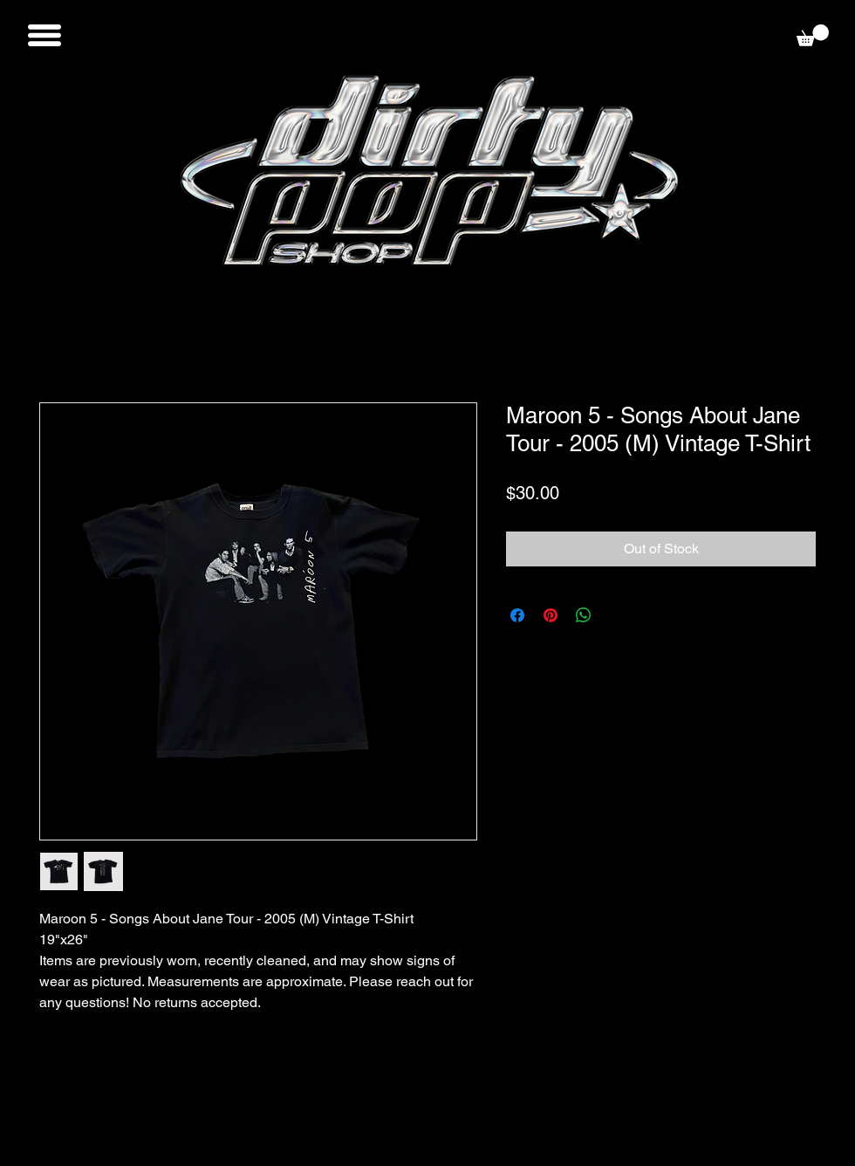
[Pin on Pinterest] (550, 615)
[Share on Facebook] (517, 615)
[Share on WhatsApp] (583, 615)
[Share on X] (616, 615)
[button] (44, 35)
